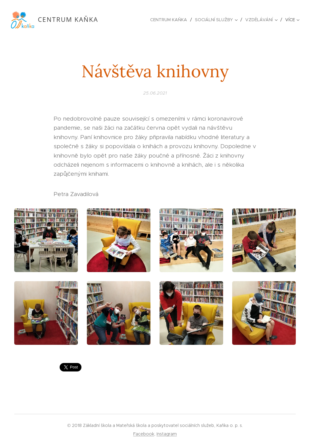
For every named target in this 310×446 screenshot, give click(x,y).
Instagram (167, 434)
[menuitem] (170, 19)
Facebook (143, 434)
